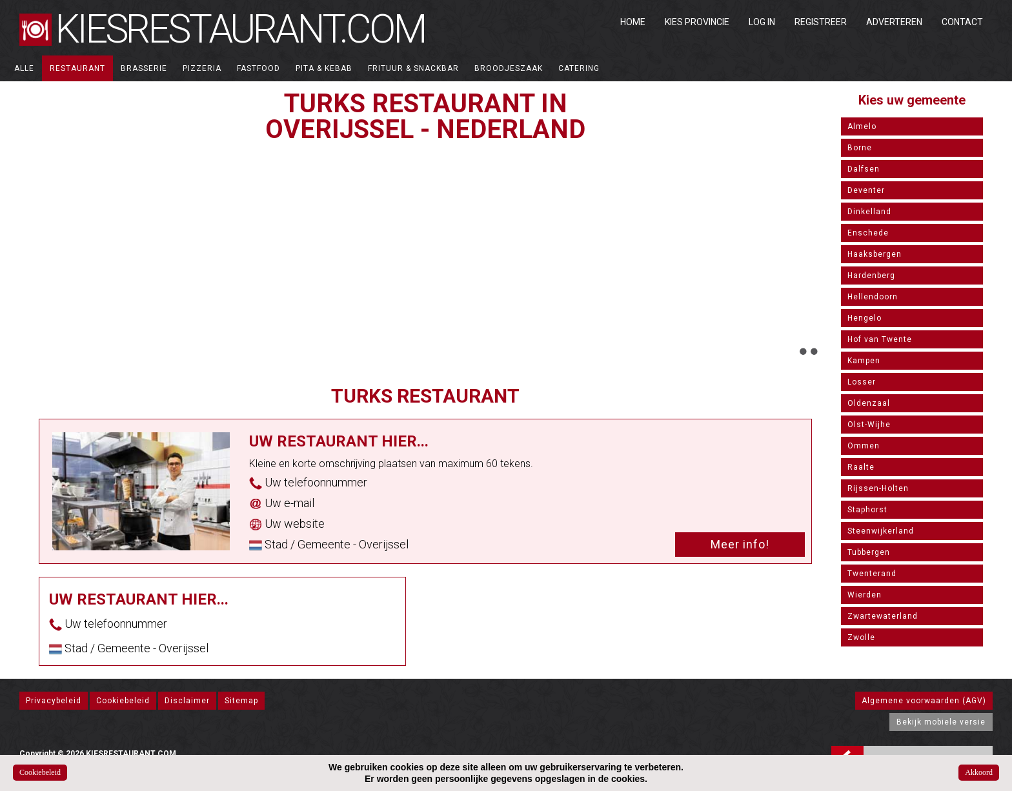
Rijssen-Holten (878, 488)
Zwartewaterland (882, 616)
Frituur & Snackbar (413, 68)
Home (632, 22)
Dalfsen (863, 169)
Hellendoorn (872, 296)
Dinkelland (869, 211)
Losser (861, 381)
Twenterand (871, 573)
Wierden (864, 594)
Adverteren (894, 22)
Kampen (863, 360)
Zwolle (861, 637)
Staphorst (867, 509)
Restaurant (77, 68)
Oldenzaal (868, 403)
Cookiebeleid (123, 700)
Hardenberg (871, 275)
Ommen (863, 445)
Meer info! (740, 544)
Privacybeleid (53, 700)
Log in (762, 22)
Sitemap (241, 700)
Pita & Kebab (324, 68)
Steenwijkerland (880, 531)
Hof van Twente (879, 339)
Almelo (861, 126)
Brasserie (144, 68)
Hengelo (864, 318)
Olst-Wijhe (869, 424)
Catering (579, 68)
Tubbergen (868, 552)
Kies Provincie (697, 22)
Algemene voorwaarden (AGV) (924, 700)
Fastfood (258, 68)
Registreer (820, 22)
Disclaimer (187, 700)
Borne (859, 147)
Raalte (861, 467)
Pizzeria (202, 68)
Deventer (866, 190)
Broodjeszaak (508, 68)
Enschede (868, 232)
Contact (962, 22)
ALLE (24, 68)
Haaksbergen (874, 254)
